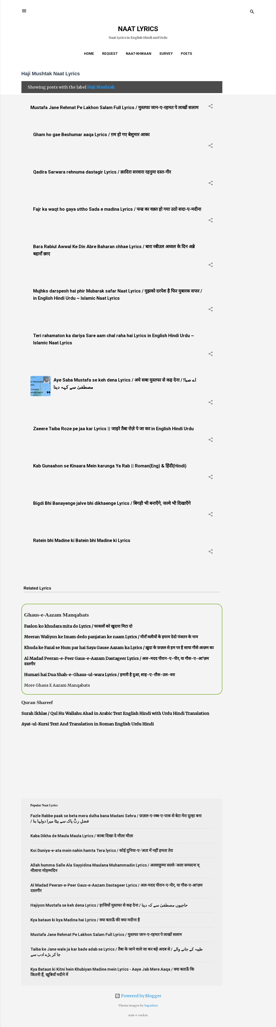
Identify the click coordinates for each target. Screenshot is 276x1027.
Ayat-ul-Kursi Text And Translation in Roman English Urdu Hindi (87, 724)
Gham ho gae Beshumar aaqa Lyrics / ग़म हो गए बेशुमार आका (91, 134)
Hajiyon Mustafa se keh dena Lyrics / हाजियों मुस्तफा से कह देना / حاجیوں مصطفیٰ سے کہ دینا (109, 905)
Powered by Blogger (138, 995)
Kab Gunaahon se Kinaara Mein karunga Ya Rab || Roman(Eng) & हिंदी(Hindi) (109, 466)
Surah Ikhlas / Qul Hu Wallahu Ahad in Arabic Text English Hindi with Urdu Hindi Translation (115, 713)
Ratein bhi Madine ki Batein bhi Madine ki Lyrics (81, 540)
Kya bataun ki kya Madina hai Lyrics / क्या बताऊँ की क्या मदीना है (85, 919)
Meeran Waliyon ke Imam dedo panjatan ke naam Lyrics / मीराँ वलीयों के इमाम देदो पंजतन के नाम (111, 636)
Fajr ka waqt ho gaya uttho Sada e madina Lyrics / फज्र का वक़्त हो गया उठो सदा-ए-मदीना (117, 209)
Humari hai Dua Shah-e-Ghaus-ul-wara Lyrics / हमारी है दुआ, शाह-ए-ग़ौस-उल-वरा (99, 674)
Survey (166, 54)
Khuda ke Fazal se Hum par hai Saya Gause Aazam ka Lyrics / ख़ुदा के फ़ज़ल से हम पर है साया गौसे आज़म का (119, 647)
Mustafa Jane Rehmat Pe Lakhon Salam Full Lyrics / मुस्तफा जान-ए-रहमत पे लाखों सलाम (114, 107)
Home (89, 54)
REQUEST (110, 54)
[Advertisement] (240, 133)
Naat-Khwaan (138, 54)
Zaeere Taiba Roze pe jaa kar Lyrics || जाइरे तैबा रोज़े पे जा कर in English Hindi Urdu (113, 428)
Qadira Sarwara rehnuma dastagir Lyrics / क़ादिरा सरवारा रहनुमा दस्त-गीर (102, 172)
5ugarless (151, 1005)
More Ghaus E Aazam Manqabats (57, 685)
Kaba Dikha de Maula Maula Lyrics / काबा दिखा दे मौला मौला (81, 835)
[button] (210, 106)
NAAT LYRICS (138, 29)
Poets (186, 54)
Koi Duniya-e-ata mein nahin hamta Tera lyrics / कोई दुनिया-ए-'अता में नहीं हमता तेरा (101, 850)
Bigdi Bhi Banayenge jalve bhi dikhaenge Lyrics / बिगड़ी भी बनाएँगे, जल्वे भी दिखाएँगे (112, 503)
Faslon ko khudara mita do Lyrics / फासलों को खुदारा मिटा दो (78, 626)
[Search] (252, 12)
